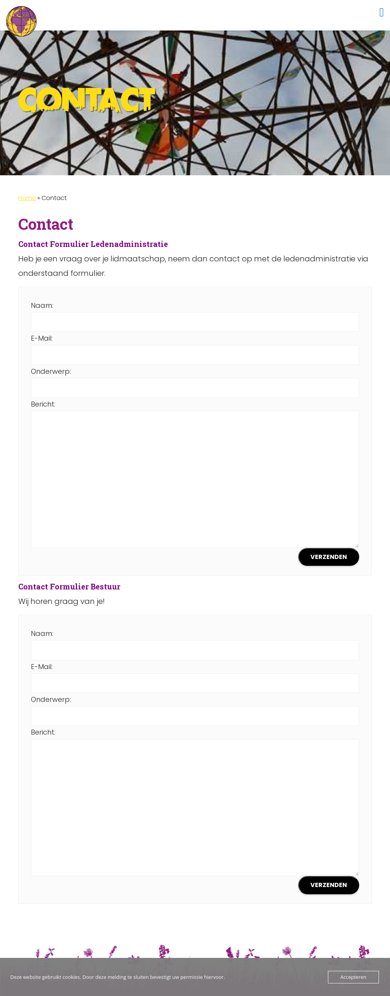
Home (27, 198)
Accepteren (353, 977)
